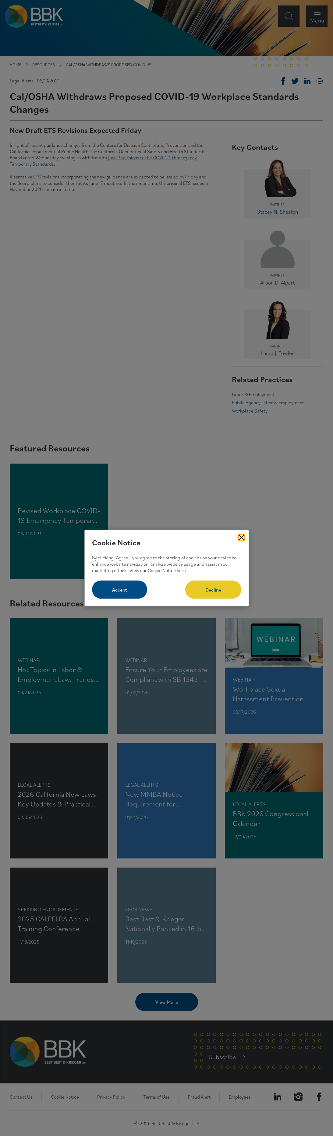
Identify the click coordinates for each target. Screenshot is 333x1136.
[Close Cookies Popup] (241, 537)
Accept (119, 590)
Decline (213, 590)
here (181, 570)
